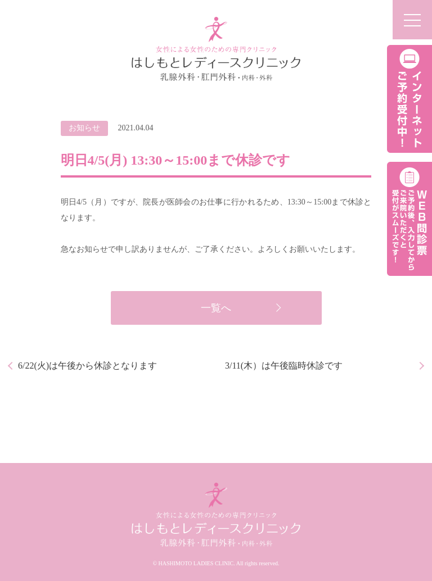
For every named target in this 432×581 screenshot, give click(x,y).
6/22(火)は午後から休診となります (87, 365)
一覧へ (216, 308)
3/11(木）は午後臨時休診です (284, 365)
